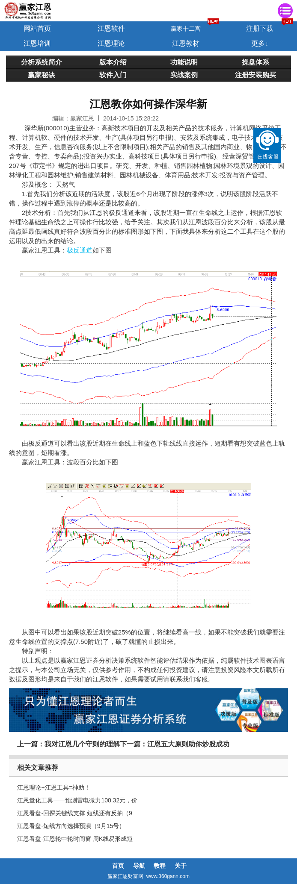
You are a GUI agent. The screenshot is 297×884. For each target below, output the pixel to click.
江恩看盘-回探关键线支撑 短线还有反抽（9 (74, 813)
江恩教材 (185, 43)
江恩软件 (111, 28)
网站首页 (37, 28)
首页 (118, 865)
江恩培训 (37, 43)
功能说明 (184, 62)
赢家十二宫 (186, 28)
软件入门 (113, 74)
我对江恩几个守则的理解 (82, 744)
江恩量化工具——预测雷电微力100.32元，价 (77, 800)
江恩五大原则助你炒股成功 (188, 744)
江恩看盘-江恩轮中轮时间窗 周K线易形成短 (75, 838)
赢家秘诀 (41, 74)
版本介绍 (113, 62)
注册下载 (259, 28)
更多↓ (259, 43)
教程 (160, 865)
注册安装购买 (255, 74)
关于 (181, 865)
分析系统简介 (41, 62)
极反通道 (79, 250)
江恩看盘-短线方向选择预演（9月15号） (71, 825)
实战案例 (184, 74)
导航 (139, 865)
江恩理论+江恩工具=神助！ (53, 787)
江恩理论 (111, 43)
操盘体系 (255, 62)
